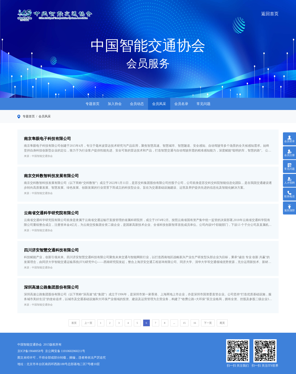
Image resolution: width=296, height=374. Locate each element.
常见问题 (203, 104)
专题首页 (92, 104)
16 (194, 322)
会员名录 (181, 104)
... (174, 322)
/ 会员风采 (43, 116)
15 (184, 322)
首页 (74, 322)
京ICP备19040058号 (30, 351)
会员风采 (159, 104)
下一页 (208, 322)
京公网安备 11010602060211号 (65, 351)
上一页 (88, 322)
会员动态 (137, 104)
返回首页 (270, 13)
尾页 (222, 322)
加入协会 (115, 104)
